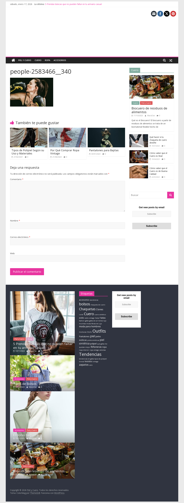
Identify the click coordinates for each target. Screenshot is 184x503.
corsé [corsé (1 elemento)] (81, 314)
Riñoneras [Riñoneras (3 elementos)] (96, 346)
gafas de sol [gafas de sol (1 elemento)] (93, 321)
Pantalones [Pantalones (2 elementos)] (84, 336)
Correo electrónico (20, 237)
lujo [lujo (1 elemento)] (104, 321)
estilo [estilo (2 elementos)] (81, 317)
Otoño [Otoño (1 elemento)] (89, 332)
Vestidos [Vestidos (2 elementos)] (88, 361)
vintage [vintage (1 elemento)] (95, 362)
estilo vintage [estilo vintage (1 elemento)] (89, 318)
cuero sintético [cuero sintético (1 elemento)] (100, 314)
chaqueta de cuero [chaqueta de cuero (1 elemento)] (98, 305)
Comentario (16, 179)
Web (12, 253)
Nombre (15, 220)
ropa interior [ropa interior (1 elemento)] (84, 350)
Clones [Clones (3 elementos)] (99, 309)
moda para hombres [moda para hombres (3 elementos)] (90, 326)
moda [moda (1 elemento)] (88, 324)
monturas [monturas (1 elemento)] (82, 332)
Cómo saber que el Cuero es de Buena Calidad (158, 171)
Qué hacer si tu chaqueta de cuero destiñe (158, 140)
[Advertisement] (92, 35)
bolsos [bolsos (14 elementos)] (84, 303)
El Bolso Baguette (26, 435)
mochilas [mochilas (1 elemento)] (82, 324)
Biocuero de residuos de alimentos (149, 110)
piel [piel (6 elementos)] (92, 336)
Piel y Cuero (24, 60)
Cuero (38, 60)
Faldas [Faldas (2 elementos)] (103, 317)
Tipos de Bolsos (25, 383)
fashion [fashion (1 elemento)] (82, 321)
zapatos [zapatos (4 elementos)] (84, 364)
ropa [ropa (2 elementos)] (104, 347)
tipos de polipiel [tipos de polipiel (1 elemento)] (100, 359)
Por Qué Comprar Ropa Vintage (64, 151)
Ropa (47, 60)
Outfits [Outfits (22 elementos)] (99, 331)
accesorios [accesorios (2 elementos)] (84, 299)
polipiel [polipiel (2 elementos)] (93, 343)
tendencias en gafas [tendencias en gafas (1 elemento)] (86, 359)
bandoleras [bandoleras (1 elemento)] (94, 300)
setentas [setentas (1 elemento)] (102, 350)
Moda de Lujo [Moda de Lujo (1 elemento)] (96, 324)
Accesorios (60, 60)
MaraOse (151, 115)
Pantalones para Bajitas (104, 150)
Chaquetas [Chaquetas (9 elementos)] (87, 308)
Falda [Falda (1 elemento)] (97, 318)
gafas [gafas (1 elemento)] (87, 321)
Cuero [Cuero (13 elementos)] (89, 313)
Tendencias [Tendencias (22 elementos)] (90, 354)
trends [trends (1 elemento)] (81, 362)
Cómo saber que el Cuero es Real (158, 154)
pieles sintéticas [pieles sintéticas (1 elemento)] (93, 340)
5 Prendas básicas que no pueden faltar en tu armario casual (73, 4)
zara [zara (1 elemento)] (90, 365)
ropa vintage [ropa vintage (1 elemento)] (94, 350)
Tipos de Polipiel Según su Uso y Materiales (28, 151)
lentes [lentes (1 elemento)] (100, 321)
